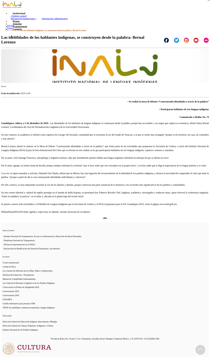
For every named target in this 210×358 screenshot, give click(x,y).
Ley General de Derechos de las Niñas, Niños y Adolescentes (28, 271)
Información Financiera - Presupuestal (18, 275)
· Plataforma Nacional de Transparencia (19, 240)
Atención (17, 24)
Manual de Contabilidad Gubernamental (19, 279)
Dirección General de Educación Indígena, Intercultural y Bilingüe (30, 322)
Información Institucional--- (24, 18)
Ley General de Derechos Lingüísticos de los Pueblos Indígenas (29, 283)
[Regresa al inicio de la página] (200, 350)
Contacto (17, 29)
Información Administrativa (55, 18)
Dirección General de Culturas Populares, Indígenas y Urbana (28, 326)
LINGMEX (7, 299)
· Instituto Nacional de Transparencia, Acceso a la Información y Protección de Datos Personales (42, 236)
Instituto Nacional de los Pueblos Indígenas (20, 330)
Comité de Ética (9, 267)
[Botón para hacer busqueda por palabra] (203, 34)
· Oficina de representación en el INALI (19, 244)
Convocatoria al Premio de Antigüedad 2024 (21, 287)
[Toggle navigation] (209, 0)
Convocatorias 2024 (11, 295)
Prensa (16, 21)
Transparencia (20, 26)
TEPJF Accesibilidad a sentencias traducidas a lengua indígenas (29, 308)
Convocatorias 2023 (11, 291)
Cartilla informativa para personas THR (19, 303)
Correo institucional (11, 263)
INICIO (10, 26)
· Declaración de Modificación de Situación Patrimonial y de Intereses (31, 249)
